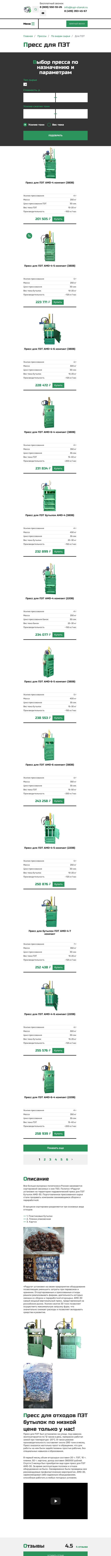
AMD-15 (30, 1078)
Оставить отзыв (55, 1057)
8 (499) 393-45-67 (75, 11)
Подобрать (55, 135)
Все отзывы (55, 1125)
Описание (36, 680)
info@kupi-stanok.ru (76, 7)
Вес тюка (58, 124)
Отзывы (33, 1047)
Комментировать (35, 1116)
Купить (47, 218)
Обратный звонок (77, 24)
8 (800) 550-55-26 (51, 7)
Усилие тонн (36, 124)
